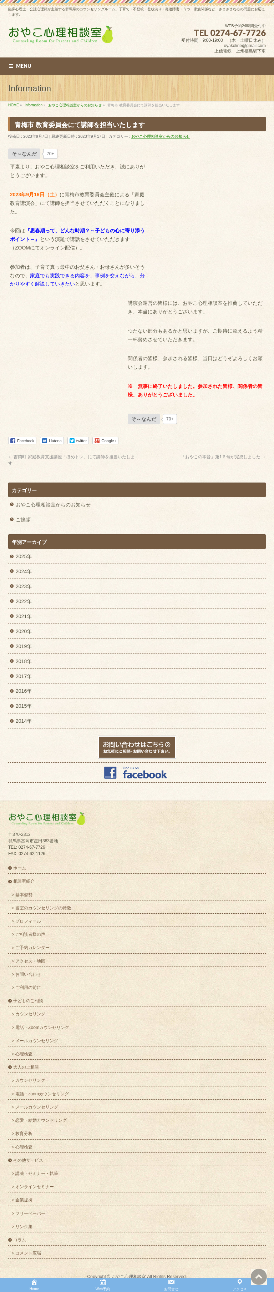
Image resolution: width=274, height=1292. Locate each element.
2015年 (24, 706)
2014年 (24, 721)
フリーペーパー (30, 1213)
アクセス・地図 (30, 961)
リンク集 (23, 1226)
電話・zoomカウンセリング (42, 1093)
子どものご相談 (28, 1000)
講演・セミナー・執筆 (36, 1173)
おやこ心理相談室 (129, 1276)
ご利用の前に (28, 987)
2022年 (24, 601)
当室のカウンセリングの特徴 (43, 907)
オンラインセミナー (34, 1186)
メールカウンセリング (36, 1040)
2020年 (24, 631)
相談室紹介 (24, 881)
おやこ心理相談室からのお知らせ (160, 136)
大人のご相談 (26, 1067)
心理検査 (23, 1053)
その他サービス (28, 1160)
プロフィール (28, 921)
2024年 (24, 571)
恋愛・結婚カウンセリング (41, 1120)
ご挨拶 (23, 520)
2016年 (24, 691)
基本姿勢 (23, 894)
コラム (19, 1239)
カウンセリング (30, 1013)
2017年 (24, 676)
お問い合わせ (28, 974)
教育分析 (23, 1133)
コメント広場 (28, 1253)
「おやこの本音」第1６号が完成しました (223, 456)
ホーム (19, 867)
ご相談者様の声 (30, 934)
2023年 (24, 586)
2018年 (24, 661)
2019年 (24, 646)
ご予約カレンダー (32, 947)
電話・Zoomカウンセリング (42, 1027)
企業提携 (23, 1199)
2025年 (24, 556)
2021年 (24, 616)
